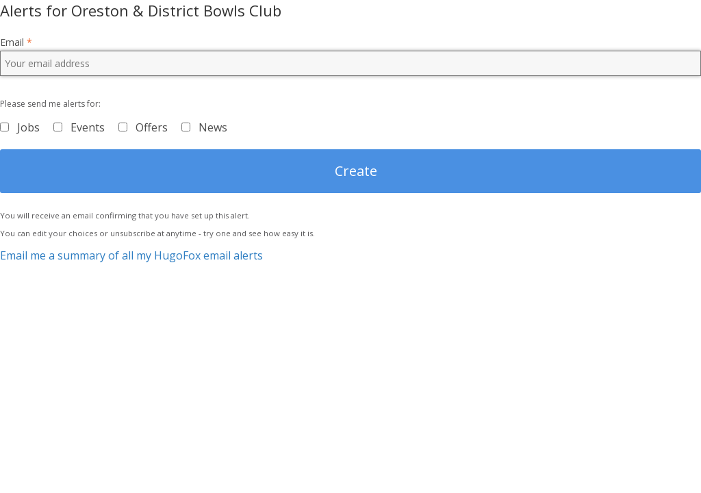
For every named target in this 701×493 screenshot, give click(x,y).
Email (16, 42)
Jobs (28, 127)
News (213, 127)
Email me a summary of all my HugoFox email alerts (131, 255)
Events (88, 127)
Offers (152, 127)
